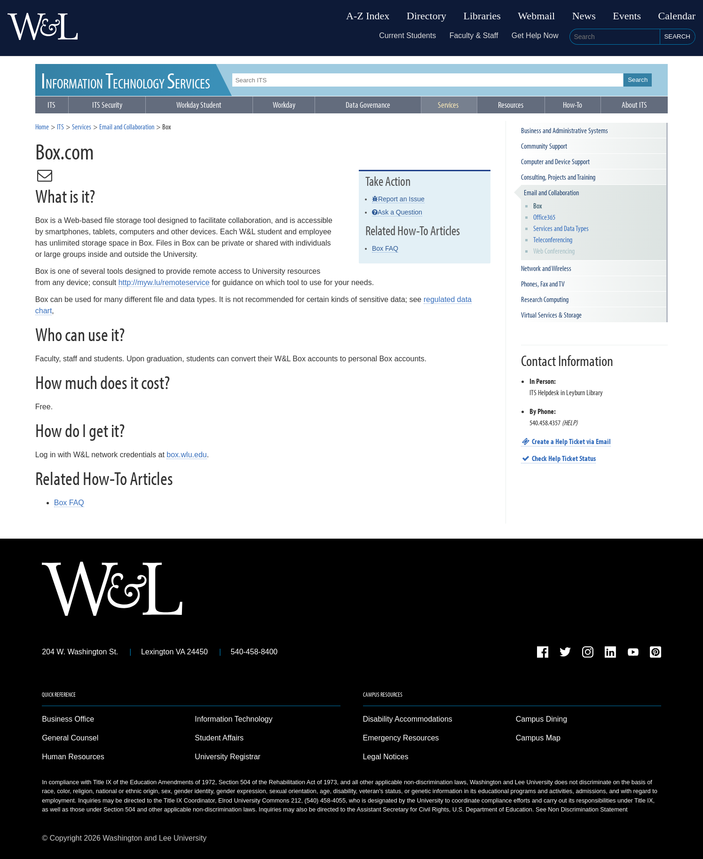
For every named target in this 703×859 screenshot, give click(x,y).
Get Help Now (535, 36)
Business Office (68, 719)
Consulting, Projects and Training (558, 177)
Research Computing (545, 299)
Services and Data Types (561, 228)
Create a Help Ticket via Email (566, 441)
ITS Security (107, 104)
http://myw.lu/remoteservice (164, 282)
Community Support (544, 146)
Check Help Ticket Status (558, 458)
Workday (284, 104)
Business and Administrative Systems (564, 130)
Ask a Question (397, 212)
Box (537, 205)
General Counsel (70, 738)
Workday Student (198, 104)
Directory (426, 16)
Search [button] (677, 36)
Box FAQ (385, 248)
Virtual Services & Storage (551, 314)
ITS (126, 79)
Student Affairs (219, 738)
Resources (510, 104)
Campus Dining (541, 719)
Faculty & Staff (474, 36)
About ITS (634, 104)
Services (448, 104)
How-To (572, 104)
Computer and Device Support (555, 161)
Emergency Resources (401, 738)
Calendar (676, 16)
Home (42, 126)
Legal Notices (386, 757)
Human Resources (73, 757)
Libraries (482, 16)
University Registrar (228, 757)
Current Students (407, 36)
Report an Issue (398, 199)
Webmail (536, 16)
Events (627, 16)
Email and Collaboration (126, 126)
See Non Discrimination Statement (582, 809)
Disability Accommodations (407, 719)
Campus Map (538, 738)
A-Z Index (367, 16)
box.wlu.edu (186, 455)
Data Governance (368, 104)
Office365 (544, 217)
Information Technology (233, 719)
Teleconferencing (552, 239)
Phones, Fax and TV (543, 283)
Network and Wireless (546, 268)
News (584, 16)
